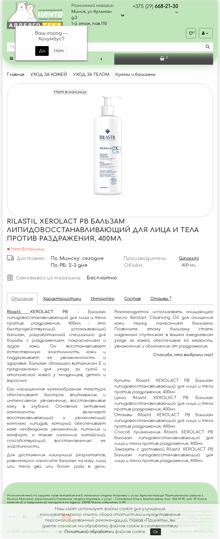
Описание (22, 300)
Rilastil (18, 313)
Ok (155, 532)
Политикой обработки (89, 532)
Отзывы (160, 299)
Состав (132, 300)
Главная (15, 76)
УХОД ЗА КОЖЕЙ (48, 76)
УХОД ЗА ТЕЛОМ (91, 76)
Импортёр (103, 300)
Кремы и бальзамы (135, 76)
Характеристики (62, 300)
